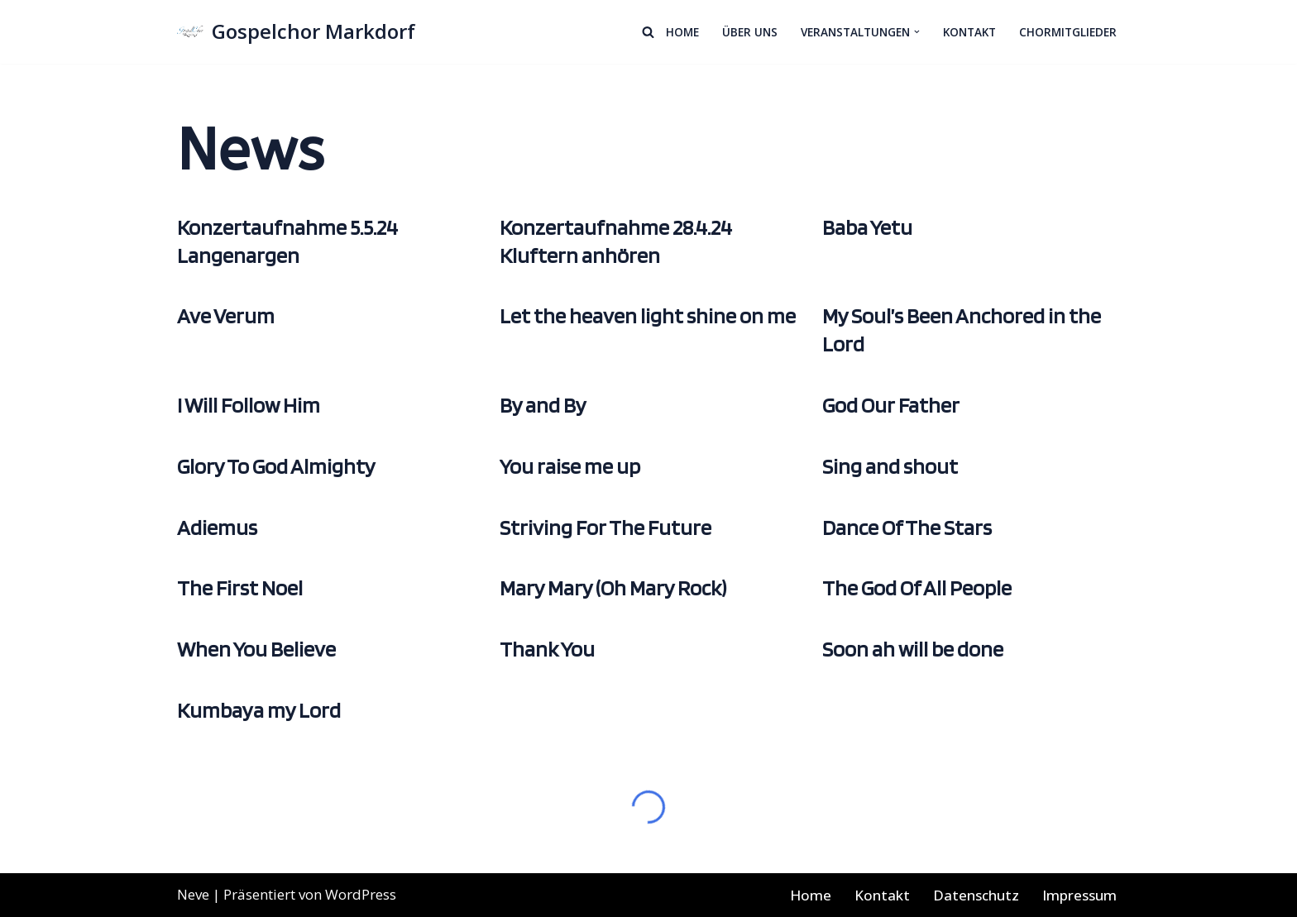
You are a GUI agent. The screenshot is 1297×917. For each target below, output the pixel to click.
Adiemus (217, 527)
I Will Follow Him (248, 405)
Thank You (547, 648)
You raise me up (570, 466)
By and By (543, 405)
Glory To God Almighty (276, 466)
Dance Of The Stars (907, 527)
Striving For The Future (605, 527)
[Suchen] (648, 32)
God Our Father (891, 405)
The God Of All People (917, 587)
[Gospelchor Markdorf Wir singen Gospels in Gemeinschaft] (296, 32)
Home (682, 32)
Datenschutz (976, 895)
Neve (193, 894)
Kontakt (969, 32)
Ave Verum (226, 315)
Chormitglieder (1068, 32)
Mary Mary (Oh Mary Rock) (613, 587)
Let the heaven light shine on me (648, 315)
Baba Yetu (867, 227)
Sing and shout (890, 466)
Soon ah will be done (912, 648)
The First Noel (240, 587)
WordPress (360, 894)
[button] (917, 32)
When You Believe (256, 648)
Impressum (1079, 895)
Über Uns (750, 32)
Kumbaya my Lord (259, 710)
